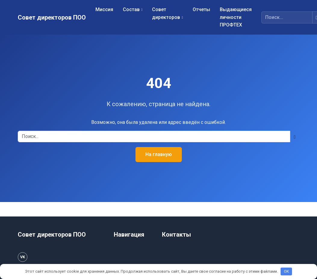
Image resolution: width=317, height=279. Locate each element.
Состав (131, 9)
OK (286, 271)
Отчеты (201, 9)
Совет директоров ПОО (52, 17)
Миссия (104, 9)
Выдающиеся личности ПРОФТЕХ (236, 17)
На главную (158, 154)
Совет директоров (166, 13)
